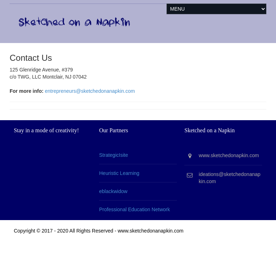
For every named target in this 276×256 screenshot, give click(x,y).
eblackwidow (113, 191)
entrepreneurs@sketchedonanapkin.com (90, 91)
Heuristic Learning (119, 173)
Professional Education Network (134, 209)
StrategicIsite (113, 155)
